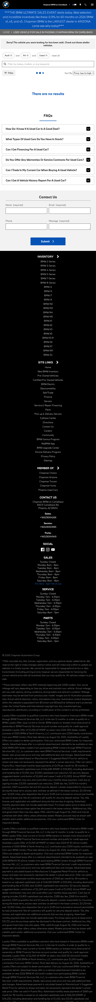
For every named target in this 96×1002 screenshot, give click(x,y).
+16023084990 (48, 525)
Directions (48, 421)
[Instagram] (47, 548)
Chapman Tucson (48, 480)
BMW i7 (48, 294)
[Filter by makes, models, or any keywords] (48, 63)
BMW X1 (48, 319)
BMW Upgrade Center (48, 446)
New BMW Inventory (48, 370)
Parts (48, 408)
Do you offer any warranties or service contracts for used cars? (48, 158)
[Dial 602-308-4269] (85, 4)
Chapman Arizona (48, 475)
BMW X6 (48, 340)
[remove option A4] (25, 54)
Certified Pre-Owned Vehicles (48, 378)
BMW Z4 (48, 353)
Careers (48, 429)
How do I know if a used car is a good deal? (48, 127)
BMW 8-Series (48, 281)
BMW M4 (48, 311)
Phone (9, 219)
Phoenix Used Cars (48, 488)
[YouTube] (53, 548)
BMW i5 (48, 289)
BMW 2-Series (48, 260)
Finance (48, 395)
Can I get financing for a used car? (48, 148)
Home (6, 32)
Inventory (46, 255)
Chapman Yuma (48, 484)
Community (48, 433)
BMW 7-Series (48, 277)
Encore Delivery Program (48, 450)
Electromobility (48, 387)
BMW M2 (48, 302)
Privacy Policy (48, 454)
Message (59, 219)
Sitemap (48, 459)
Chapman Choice (48, 471)
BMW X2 (48, 323)
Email (57, 203)
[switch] (92, 4)
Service (48, 399)
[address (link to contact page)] (80, 4)
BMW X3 (48, 328)
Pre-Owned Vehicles (48, 374)
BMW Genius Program (48, 437)
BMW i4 (48, 285)
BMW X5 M (48, 336)
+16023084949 (48, 535)
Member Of (46, 466)
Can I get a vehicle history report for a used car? (48, 179)
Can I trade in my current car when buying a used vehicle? (48, 169)
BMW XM (48, 349)
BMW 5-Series (48, 272)
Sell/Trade (48, 391)
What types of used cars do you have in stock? (48, 138)
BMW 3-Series (48, 264)
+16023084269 (48, 516)
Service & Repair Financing (48, 404)
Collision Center (48, 416)
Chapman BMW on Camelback (55, 5)
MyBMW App (48, 442)
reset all (55, 54)
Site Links (45, 361)
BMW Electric (48, 382)
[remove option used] (42, 54)
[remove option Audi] (8, 54)
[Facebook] (42, 548)
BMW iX (48, 298)
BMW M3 (48, 306)
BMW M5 (48, 315)
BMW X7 (48, 345)
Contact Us (47, 425)
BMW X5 (48, 332)
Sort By (69, 72)
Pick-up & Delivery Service (48, 412)
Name (14, 203)
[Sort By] (83, 72)
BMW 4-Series (48, 268)
